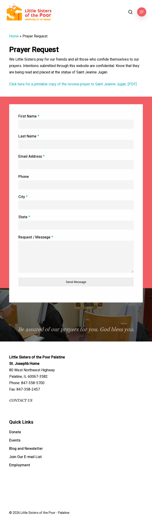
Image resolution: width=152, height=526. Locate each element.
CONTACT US (20, 400)
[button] (141, 12)
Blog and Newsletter (26, 448)
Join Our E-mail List (25, 457)
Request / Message (35, 238)
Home (14, 36)
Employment (19, 465)
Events (14, 440)
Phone (23, 177)
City (23, 197)
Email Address (31, 157)
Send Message (76, 282)
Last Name (28, 137)
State (24, 217)
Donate (15, 432)
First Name (28, 116)
